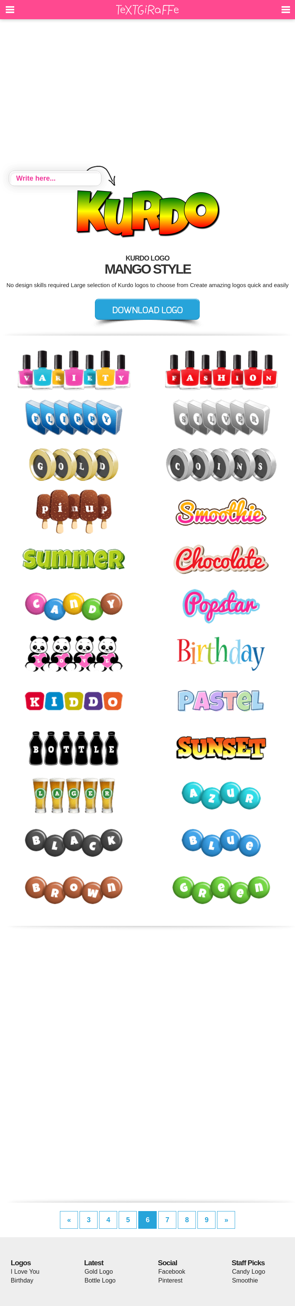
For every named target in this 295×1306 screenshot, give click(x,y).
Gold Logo (99, 1271)
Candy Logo (248, 1271)
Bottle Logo (100, 1280)
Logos (21, 1263)
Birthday (22, 1280)
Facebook (171, 1271)
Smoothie (245, 1280)
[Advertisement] (147, 96)
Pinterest (170, 1280)
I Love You (25, 1271)
